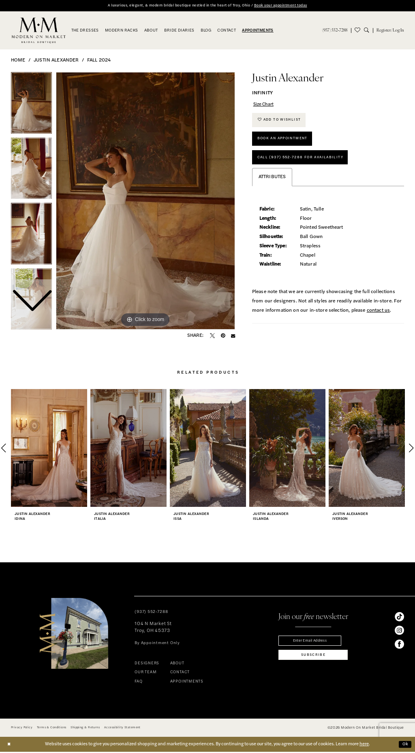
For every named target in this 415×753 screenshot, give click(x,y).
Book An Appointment (286, 143)
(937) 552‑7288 (151, 613)
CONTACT (180, 673)
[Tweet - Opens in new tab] (212, 336)
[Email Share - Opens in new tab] (233, 336)
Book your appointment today (292, 5)
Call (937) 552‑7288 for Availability (305, 164)
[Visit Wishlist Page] (357, 31)
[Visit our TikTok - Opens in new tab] (399, 618)
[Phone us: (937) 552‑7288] (335, 31)
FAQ (138, 683)
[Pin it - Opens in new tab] (223, 336)
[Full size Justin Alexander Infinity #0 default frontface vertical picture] (145, 201)
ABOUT (177, 664)
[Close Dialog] (9, 745)
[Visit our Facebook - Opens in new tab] (399, 645)
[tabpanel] (145, 201)
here (364, 745)
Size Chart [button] (264, 105)
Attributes (272, 184)
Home (18, 61)
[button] (390, 31)
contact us (378, 317)
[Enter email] (313, 642)
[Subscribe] (313, 658)
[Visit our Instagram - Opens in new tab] (399, 631)
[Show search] (368, 31)
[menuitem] (335, 31)
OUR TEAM (145, 673)
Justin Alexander (56, 61)
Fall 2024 (99, 61)
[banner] (39, 31)
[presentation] (49, 449)
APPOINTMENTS (186, 683)
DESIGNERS (147, 664)
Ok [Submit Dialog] (405, 745)
